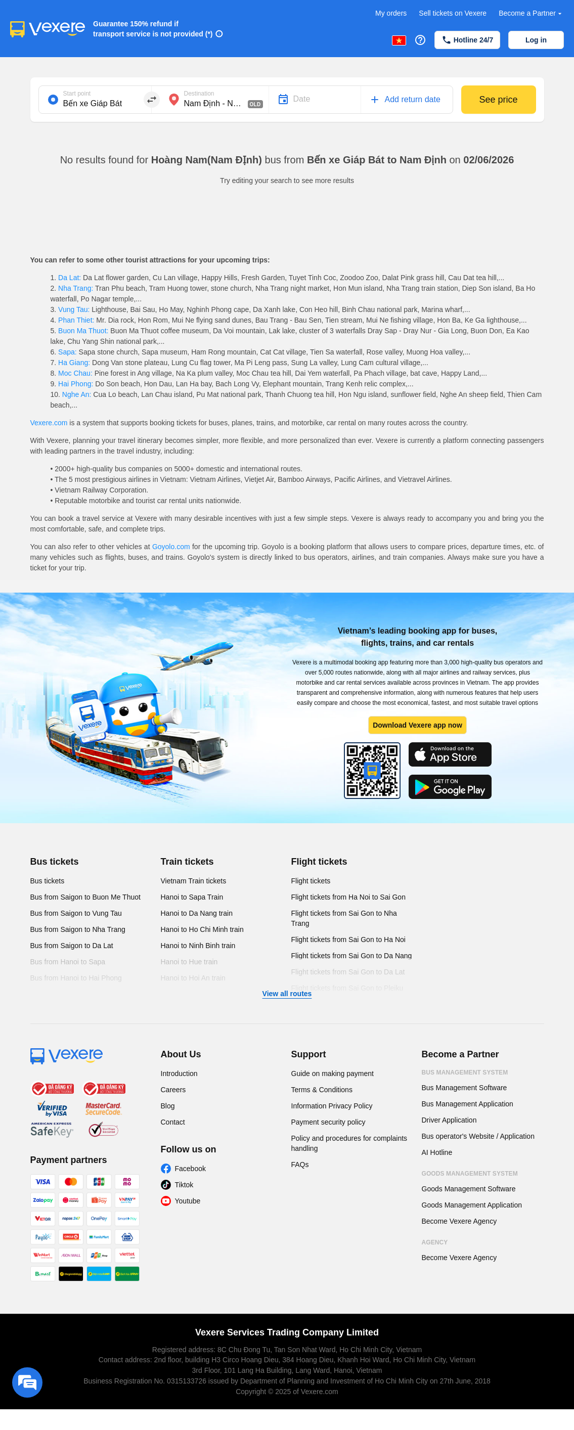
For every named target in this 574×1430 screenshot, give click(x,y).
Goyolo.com (171, 547)
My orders (391, 13)
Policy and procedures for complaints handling (349, 1143)
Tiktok (184, 1185)
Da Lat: (69, 278)
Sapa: (67, 352)
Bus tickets (54, 862)
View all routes (287, 994)
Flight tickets (319, 862)
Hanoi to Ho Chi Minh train (202, 929)
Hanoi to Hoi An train (193, 978)
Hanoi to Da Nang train (197, 913)
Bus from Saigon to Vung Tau (76, 913)
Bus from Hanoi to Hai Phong (76, 978)
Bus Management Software (464, 1088)
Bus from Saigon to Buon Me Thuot (85, 897)
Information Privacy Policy (332, 1106)
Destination (199, 93)
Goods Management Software (469, 1189)
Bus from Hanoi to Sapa (68, 962)
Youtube (188, 1201)
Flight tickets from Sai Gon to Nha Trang (344, 918)
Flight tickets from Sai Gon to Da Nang (351, 956)
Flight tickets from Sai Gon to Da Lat (348, 972)
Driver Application (449, 1120)
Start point (77, 93)
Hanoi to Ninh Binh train (198, 946)
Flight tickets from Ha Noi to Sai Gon (348, 897)
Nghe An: (76, 394)
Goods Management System (470, 1173)
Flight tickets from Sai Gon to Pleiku (347, 988)
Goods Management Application (472, 1205)
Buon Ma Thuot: (83, 331)
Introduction (179, 1073)
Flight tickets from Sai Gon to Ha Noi (348, 939)
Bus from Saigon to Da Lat (71, 946)
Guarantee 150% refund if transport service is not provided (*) (153, 29)
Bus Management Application (467, 1104)
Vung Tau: (74, 309)
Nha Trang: (75, 288)
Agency (435, 1242)
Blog (168, 1106)
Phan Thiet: (76, 320)
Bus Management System (465, 1072)
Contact (173, 1122)
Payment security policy (328, 1122)
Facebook (190, 1169)
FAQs (300, 1164)
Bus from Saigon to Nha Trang (77, 929)
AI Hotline (437, 1152)
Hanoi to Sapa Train (192, 897)
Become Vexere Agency (459, 1221)
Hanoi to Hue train (189, 962)
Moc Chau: (75, 373)
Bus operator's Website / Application (478, 1136)
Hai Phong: (75, 384)
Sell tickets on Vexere (453, 13)
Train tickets (187, 862)
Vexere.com (49, 423)
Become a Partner (531, 13)
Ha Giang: (74, 363)
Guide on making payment (332, 1073)
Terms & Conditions (321, 1090)
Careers (173, 1090)
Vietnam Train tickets (194, 881)
